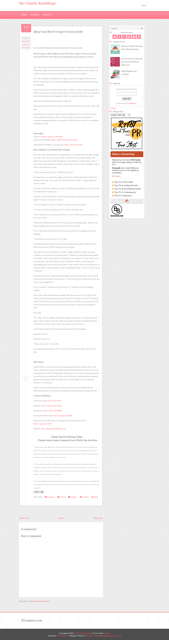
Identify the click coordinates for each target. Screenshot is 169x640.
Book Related (25, 41)
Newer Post (24, 518)
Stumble (84, 497)
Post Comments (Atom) (40, 601)
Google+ (72, 497)
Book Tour (26, 44)
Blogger (106, 633)
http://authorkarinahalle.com (53, 428)
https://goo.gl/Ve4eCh (43, 423)
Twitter (61, 497)
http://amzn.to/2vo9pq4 (51, 405)
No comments (26, 48)
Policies (47, 15)
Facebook (50, 497)
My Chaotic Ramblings (37, 3)
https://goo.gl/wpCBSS (62, 415)
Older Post (97, 518)
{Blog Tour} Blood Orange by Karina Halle (58, 31)
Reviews (35, 15)
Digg (94, 497)
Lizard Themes (62, 635)
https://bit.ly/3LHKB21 (52, 410)
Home (144, 5)
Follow (113, 108)
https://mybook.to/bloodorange (64, 139)
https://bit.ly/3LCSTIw (51, 400)
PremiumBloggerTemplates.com (107, 635)
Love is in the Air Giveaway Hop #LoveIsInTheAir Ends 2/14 (132, 61)
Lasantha (89, 635)
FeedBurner (132, 103)
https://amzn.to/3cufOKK (52, 136)
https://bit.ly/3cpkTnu (73, 144)
